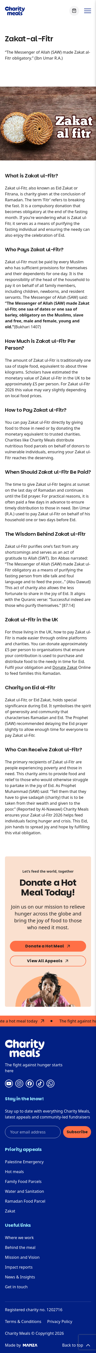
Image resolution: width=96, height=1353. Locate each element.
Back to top (76, 1345)
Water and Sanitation (24, 1191)
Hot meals (14, 1171)
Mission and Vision (22, 1257)
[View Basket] (74, 11)
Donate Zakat (64, 667)
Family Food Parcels (23, 1181)
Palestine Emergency (24, 1161)
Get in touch (16, 1287)
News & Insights (20, 1277)
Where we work (19, 1237)
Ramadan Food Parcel (25, 1201)
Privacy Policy (59, 1321)
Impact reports (19, 1267)
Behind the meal (20, 1247)
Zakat (10, 1211)
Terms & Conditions (23, 1321)
